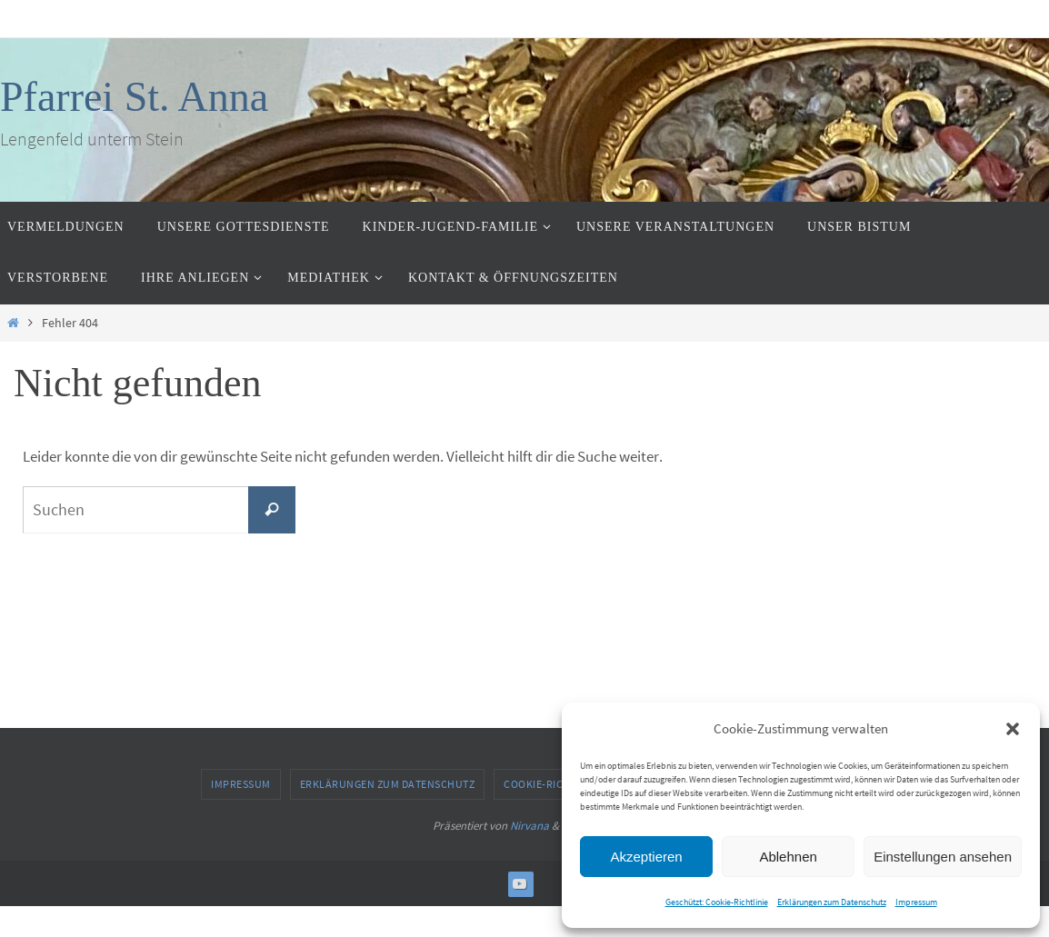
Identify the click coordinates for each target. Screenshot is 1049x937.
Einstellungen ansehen (943, 856)
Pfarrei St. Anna (134, 97)
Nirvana (529, 825)
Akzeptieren (646, 856)
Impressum (916, 902)
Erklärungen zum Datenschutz (831, 902)
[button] (1013, 729)
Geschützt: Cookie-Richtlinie (716, 902)
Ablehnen (787, 856)
